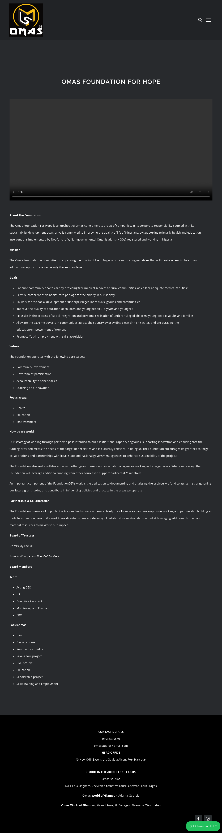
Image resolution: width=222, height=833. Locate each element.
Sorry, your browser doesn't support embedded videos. (111, 149)
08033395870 (111, 739)
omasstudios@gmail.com (111, 746)
